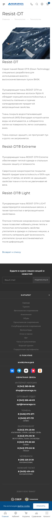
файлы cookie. (24, 506)
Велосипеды (26, 330)
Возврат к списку (11, 252)
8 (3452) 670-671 (26, 414)
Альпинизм (26, 314)
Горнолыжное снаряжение (26, 322)
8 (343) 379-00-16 (26, 449)
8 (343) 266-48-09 (26, 400)
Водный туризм (26, 345)
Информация (26, 362)
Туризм (26, 307)
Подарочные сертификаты (26, 349)
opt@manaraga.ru (26, 404)
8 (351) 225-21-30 (26, 461)
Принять (40, 506)
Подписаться (41, 280)
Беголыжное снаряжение (26, 310)
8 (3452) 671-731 (26, 419)
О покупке (26, 355)
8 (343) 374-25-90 (26, 431)
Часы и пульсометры (26, 341)
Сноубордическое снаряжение (26, 326)
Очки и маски (26, 334)
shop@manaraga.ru (26, 390)
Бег (26, 338)
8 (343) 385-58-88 (26, 386)
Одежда (26, 303)
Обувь (26, 318)
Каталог (26, 295)
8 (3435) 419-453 (26, 472)
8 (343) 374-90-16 (26, 437)
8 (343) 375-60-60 (26, 443)
